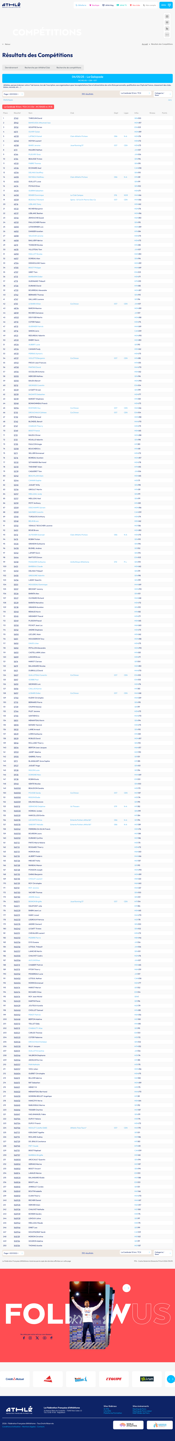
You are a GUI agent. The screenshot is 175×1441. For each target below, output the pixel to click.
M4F (136, 1128)
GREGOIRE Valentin (36, 575)
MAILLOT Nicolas (35, 254)
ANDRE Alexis (34, 897)
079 (115, 806)
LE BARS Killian (35, 304)
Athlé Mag (107, 5)
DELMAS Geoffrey (36, 172)
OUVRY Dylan (34, 132)
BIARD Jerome (34, 145)
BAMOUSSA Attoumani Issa (39, 123)
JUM (136, 150)
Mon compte (149, 5)
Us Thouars (74, 806)
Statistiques (8, 100)
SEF (135, 299)
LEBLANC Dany (35, 204)
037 (115, 145)
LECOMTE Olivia (35, 820)
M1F (136, 444)
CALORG (107, 1411)
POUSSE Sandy (35, 793)
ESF (135, 779)
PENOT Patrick (35, 1015)
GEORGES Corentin (36, 385)
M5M (136, 204)
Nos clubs (135, 5)
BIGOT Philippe (35, 267)
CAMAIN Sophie (35, 480)
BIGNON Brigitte (35, 901)
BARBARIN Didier (36, 276)
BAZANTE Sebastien (37, 394)
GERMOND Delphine (37, 806)
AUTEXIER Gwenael (37, 535)
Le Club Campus (76, 195)
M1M (136, 177)
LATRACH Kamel (35, 136)
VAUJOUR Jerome (36, 236)
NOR (126, 195)
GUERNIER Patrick (36, 326)
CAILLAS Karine (35, 688)
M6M (136, 625)
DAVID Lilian (34, 643)
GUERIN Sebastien (36, 191)
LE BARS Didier (35, 693)
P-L (125, 562)
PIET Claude (33, 1146)
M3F (136, 480)
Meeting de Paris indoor (142, 1411)
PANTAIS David (35, 367)
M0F (136, 525)
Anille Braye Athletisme (79, 562)
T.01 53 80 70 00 (50, 1412)
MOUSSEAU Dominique (38, 584)
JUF (136, 313)
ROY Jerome (34, 888)
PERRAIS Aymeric (36, 353)
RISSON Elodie (34, 797)
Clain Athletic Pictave (79, 136)
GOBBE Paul (33, 679)
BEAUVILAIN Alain (36, 476)
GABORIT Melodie (36, 824)
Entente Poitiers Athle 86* (80, 820)
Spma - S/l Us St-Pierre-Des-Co (83, 200)
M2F (136, 919)
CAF (136, 1232)
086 (115, 136)
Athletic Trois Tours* (78, 1128)
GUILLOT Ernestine (36, 1051)
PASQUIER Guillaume (37, 562)
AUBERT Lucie (34, 344)
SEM (136, 118)
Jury (170, 100)
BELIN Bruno (34, 521)
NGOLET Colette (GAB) (38, 1128)
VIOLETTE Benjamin (37, 358)
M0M (136, 123)
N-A (125, 136)
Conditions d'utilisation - (12, 1426)
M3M (136, 141)
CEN (125, 145)
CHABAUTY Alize (35, 1028)
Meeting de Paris (139, 1409)
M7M (136, 281)
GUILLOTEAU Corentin (38, 675)
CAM (136, 168)
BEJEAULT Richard (36, 200)
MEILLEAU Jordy (35, 494)
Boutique (94, 5)
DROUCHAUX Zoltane (38, 412)
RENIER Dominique (36, 195)
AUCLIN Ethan (34, 960)
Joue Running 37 (76, 145)
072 (115, 562)
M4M (136, 195)
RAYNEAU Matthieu (36, 177)
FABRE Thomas (35, 163)
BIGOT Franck (34, 430)
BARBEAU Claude (36, 566)
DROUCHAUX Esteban (38, 1042)
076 (115, 195)
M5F (136, 1155)
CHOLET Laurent (35, 879)
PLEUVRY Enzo (35, 154)
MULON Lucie (34, 770)
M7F (136, 901)
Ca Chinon (74, 304)
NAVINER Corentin (36, 512)
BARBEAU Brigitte (36, 1155)
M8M (136, 938)
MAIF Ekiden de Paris (141, 1413)
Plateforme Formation (113, 1413)
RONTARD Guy (35, 408)
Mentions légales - (29, 1426)
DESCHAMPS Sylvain (37, 507)
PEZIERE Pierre (35, 938)
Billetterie (80, 5)
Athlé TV (122, 5)
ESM (136, 127)
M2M (136, 136)
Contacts (40, 1426)
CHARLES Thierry (36, 426)
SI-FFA (106, 1409)
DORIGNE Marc (35, 775)
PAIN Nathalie (34, 1064)
